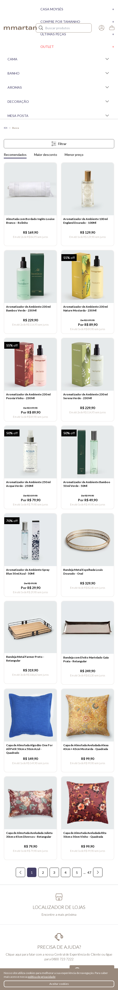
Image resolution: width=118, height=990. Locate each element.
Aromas (59, 87)
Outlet (77, 46)
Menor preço (74, 155)
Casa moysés (77, 9)
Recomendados (15, 155)
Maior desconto (45, 155)
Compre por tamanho (77, 21)
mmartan (20, 28)
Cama (59, 59)
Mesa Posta (59, 115)
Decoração (59, 101)
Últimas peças (77, 34)
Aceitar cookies (59, 984)
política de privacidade (41, 976)
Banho (59, 73)
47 (89, 872)
